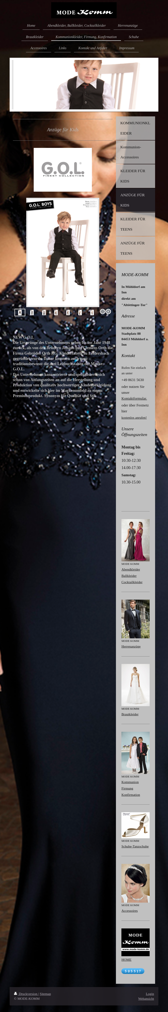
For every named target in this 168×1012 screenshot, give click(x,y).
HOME (126, 959)
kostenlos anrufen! (134, 417)
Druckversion (26, 994)
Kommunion (130, 782)
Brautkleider (129, 714)
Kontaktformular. (134, 398)
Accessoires (129, 910)
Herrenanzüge (130, 646)
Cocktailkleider (131, 582)
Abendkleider (130, 569)
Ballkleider (128, 576)
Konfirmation (130, 795)
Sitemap (45, 994)
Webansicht (146, 998)
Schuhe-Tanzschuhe (135, 846)
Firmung (127, 788)
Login (150, 994)
